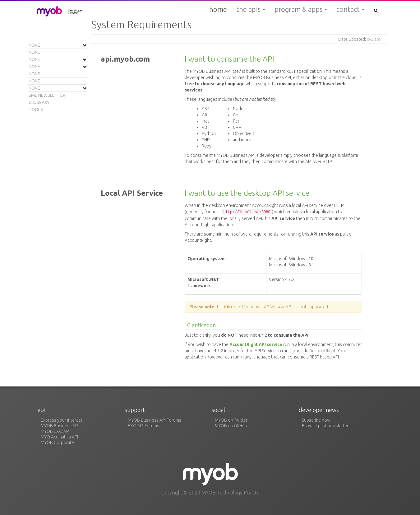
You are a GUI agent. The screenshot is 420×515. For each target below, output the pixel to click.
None (34, 45)
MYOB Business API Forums (154, 420)
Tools (36, 109)
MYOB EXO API (55, 431)
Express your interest (61, 420)
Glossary (39, 102)
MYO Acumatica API (59, 436)
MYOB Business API (60, 425)
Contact (350, 9)
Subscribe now (316, 420)
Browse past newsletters (326, 425)
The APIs (250, 9)
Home (218, 9)
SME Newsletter (47, 95)
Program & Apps (301, 9)
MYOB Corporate (57, 442)
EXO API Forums (143, 425)
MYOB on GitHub (231, 425)
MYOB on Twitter (231, 420)
